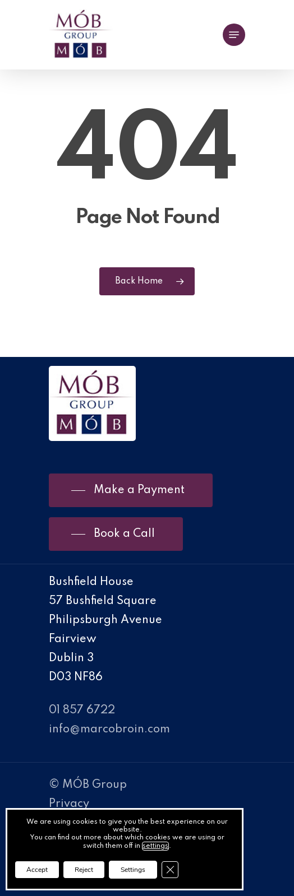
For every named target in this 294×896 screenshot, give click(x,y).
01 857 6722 (82, 710)
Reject (84, 869)
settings (155, 846)
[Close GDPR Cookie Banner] (170, 869)
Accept (37, 869)
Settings (133, 869)
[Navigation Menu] (234, 34)
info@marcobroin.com (109, 729)
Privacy (69, 804)
